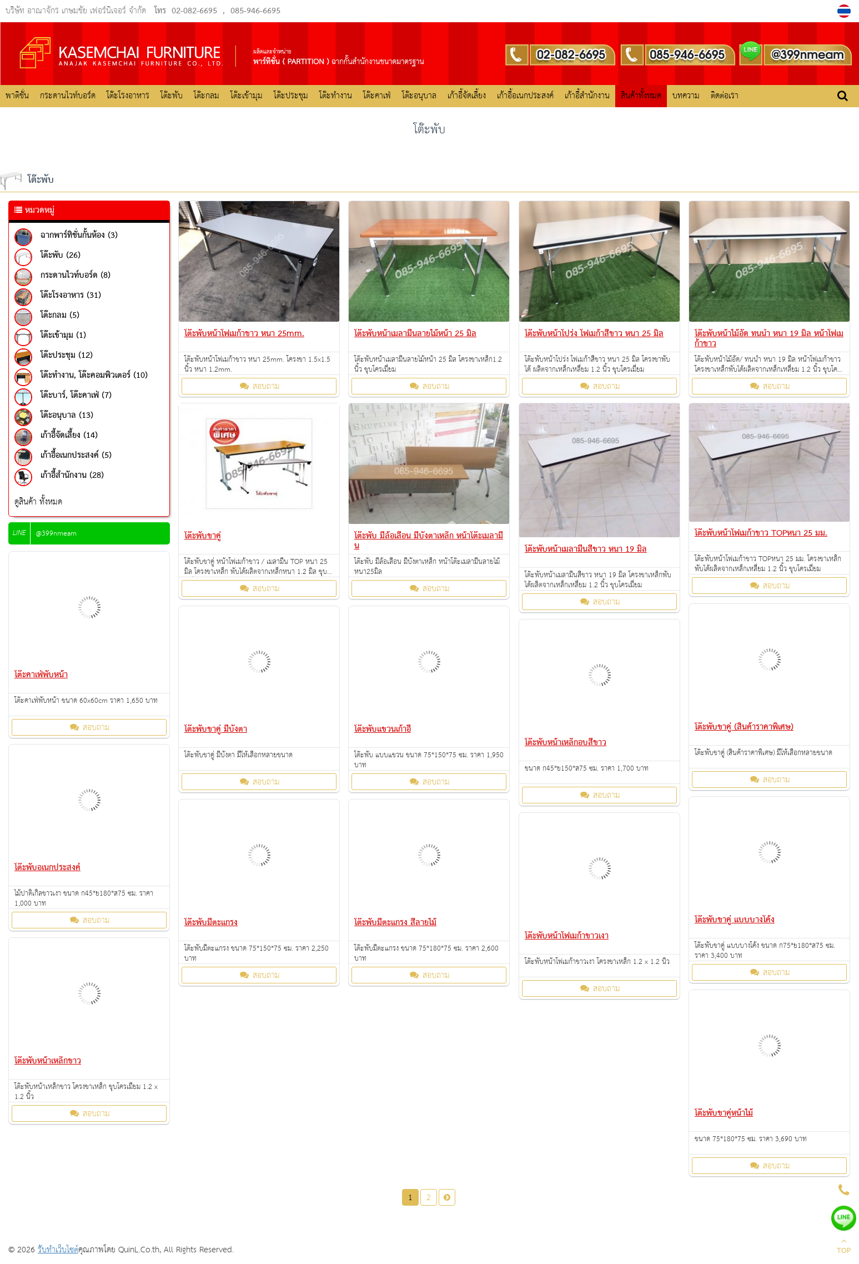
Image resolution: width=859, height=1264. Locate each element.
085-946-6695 (255, 11)
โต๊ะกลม (206, 95)
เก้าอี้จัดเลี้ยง (467, 95)
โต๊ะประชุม (291, 95)
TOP (844, 1247)
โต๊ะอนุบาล (419, 95)
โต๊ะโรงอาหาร (128, 95)
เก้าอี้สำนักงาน (587, 95)
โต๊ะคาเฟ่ (377, 95)
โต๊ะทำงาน (335, 95)
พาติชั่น (17, 95)
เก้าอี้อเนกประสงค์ (525, 95)
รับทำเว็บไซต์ (58, 1249)
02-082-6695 (194, 11)
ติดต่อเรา (725, 95)
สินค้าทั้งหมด (641, 95)
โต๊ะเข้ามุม (246, 95)
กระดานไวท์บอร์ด (68, 95)
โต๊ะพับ (171, 95)
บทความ (686, 95)
